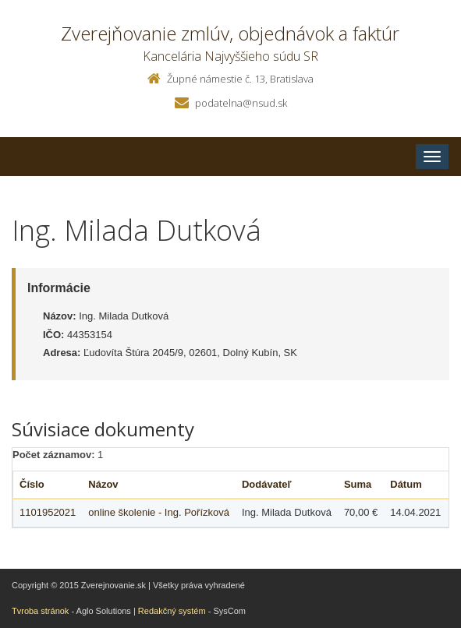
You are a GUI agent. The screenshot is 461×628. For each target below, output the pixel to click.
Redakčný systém (172, 611)
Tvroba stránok (40, 611)
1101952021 (48, 512)
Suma (357, 484)
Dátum (405, 484)
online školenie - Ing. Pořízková (158, 512)
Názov (103, 484)
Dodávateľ (267, 484)
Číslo (32, 484)
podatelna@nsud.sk (241, 103)
